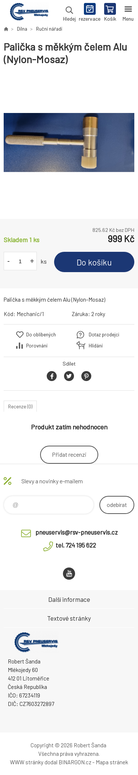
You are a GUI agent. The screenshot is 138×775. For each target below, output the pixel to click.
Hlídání (96, 346)
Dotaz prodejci (104, 334)
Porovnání (36, 346)
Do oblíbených (41, 334)
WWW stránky (26, 762)
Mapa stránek (112, 762)
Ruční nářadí (49, 29)
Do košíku (94, 262)
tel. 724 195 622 (76, 545)
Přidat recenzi (69, 454)
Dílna (22, 29)
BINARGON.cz (75, 762)
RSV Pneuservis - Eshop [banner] (29, 13)
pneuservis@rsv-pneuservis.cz (76, 532)
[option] (69, 142)
